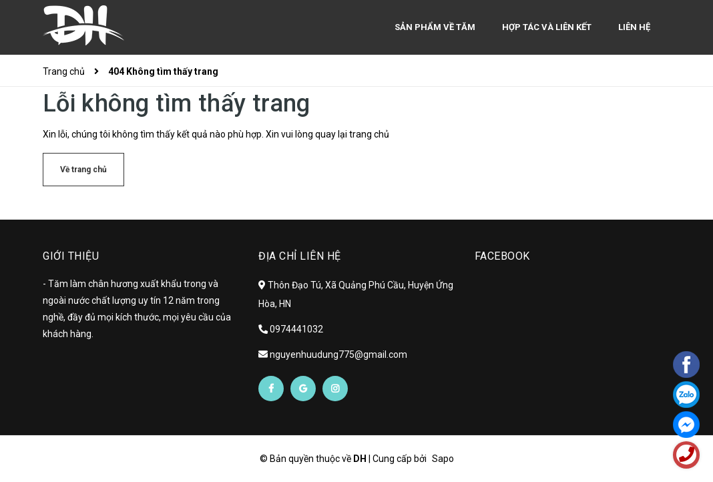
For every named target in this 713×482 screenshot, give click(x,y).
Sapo (443, 458)
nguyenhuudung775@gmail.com (338, 354)
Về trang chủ (83, 169)
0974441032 (296, 329)
